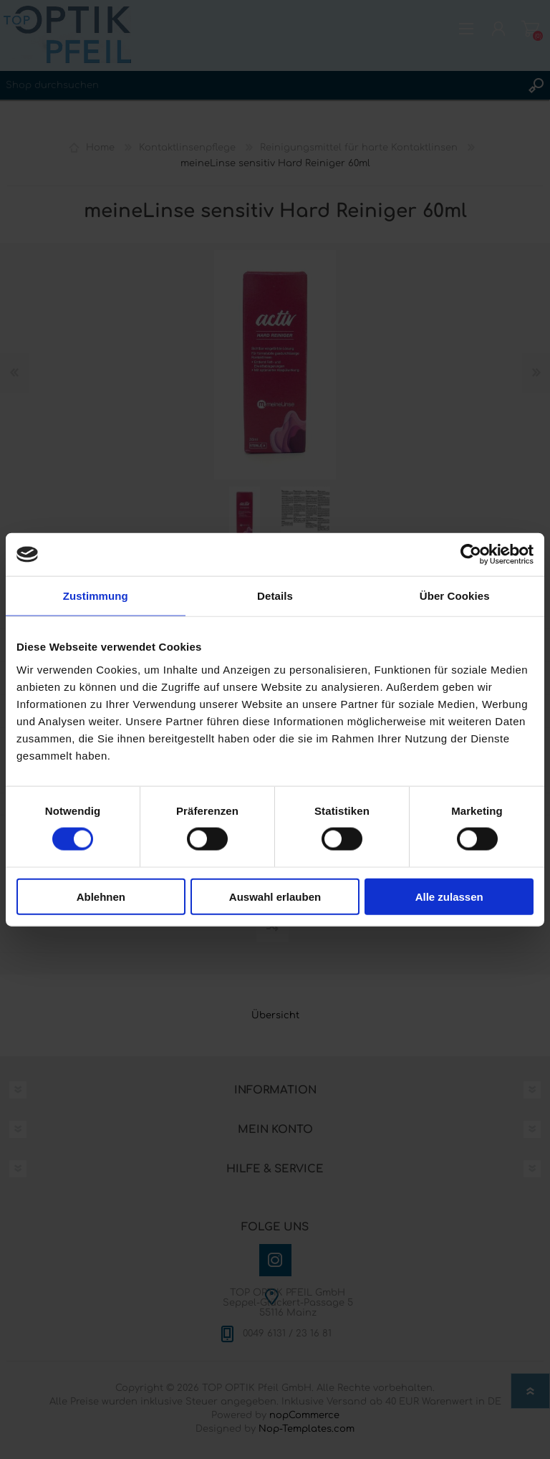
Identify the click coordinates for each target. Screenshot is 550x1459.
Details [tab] (275, 596)
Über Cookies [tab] (455, 596)
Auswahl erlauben (275, 896)
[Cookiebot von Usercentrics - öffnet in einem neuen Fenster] (471, 554)
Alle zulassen (449, 896)
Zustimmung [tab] (95, 596)
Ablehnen (101, 896)
